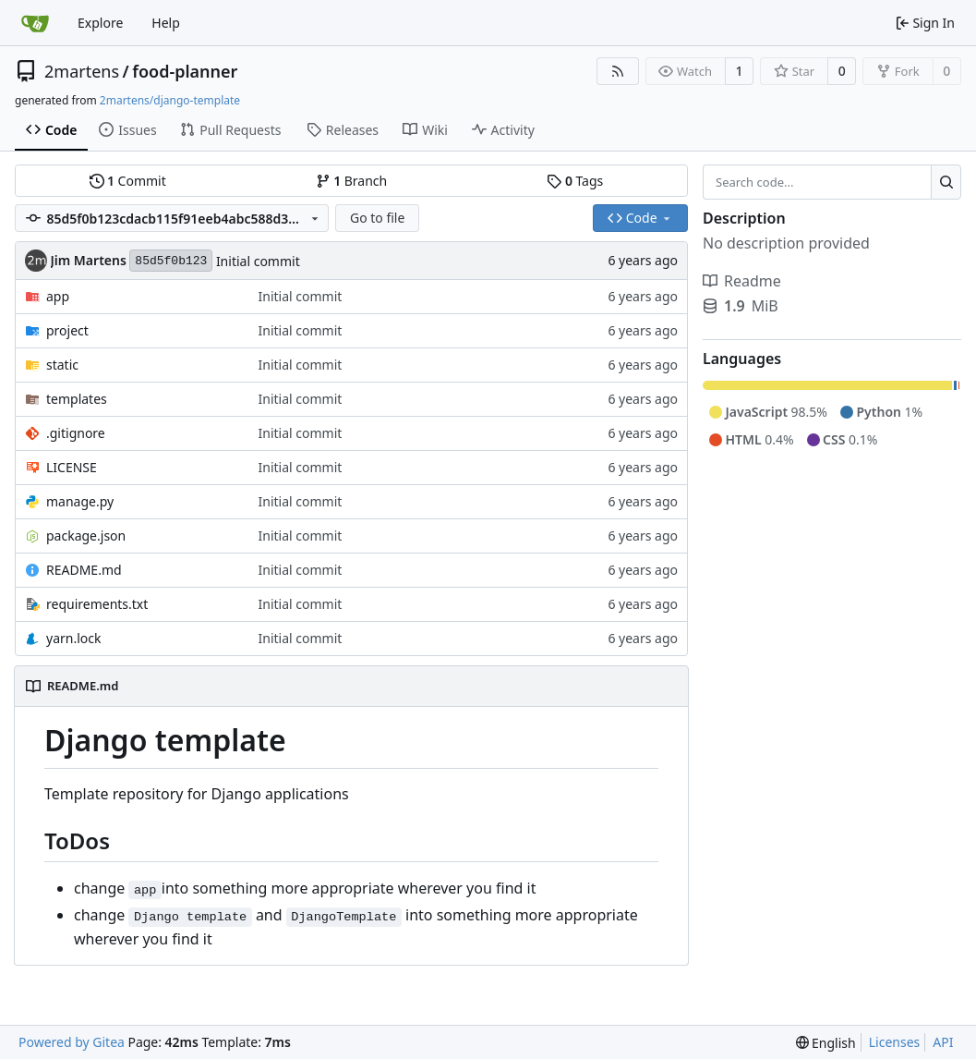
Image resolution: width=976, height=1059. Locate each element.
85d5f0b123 (171, 261)
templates (76, 399)
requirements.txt (97, 604)
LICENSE (71, 467)
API (943, 1042)
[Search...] (946, 182)
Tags (575, 180)
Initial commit (258, 261)
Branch (352, 180)
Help (165, 22)
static (62, 364)
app (57, 296)
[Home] (35, 23)
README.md (84, 569)
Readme (742, 281)
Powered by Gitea (71, 1042)
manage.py (80, 501)
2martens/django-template (170, 100)
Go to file (377, 217)
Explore (100, 22)
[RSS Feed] (617, 71)
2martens (81, 71)
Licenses (895, 1042)
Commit (128, 180)
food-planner (184, 71)
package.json (86, 535)
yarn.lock (73, 638)
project (67, 330)
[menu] (826, 1043)
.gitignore (75, 433)
